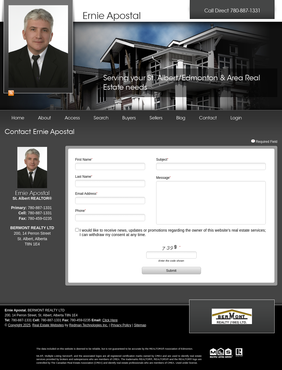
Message (163, 178)
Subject (161, 159)
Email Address (85, 194)
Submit (171, 271)
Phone (80, 211)
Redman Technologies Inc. (88, 325)
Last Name (83, 177)
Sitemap (140, 325)
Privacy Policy (121, 325)
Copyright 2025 (19, 325)
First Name (83, 159)
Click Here (110, 320)
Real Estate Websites (48, 325)
